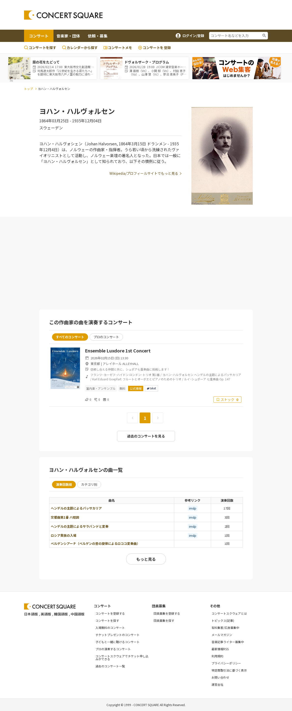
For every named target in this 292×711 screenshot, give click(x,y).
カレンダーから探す (80, 47)
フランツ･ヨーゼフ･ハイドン (109, 375)
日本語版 (31, 613)
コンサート (39, 36)
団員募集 (159, 605)
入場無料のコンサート (110, 627)
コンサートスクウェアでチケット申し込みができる (121, 657)
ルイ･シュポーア (195, 379)
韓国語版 (61, 613)
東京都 (95, 363)
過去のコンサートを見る (146, 436)
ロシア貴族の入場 (63, 535)
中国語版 (77, 613)
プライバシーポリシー (226, 663)
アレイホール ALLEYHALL (121, 363)
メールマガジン (222, 635)
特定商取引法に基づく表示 (229, 670)
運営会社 (217, 684)
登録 (154, 47)
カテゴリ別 (89, 484)
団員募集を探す (164, 620)
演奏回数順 (64, 484)
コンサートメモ (118, 47)
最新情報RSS (220, 649)
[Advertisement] (199, 15)
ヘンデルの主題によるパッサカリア (76, 508)
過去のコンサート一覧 (110, 666)
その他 (215, 605)
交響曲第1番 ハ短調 (65, 517)
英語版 (46, 613)
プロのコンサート (106, 337)
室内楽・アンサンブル (101, 388)
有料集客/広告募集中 (225, 627)
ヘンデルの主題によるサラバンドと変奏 (79, 526)
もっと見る (146, 559)
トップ (28, 89)
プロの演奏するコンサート (113, 649)
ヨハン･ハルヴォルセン (177, 375)
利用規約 (217, 656)
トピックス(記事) (223, 620)
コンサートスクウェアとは (229, 613)
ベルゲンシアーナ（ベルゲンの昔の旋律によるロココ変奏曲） (95, 543)
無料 (122, 388)
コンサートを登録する (110, 613)
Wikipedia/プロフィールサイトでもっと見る (143, 173)
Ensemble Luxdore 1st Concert (118, 350)
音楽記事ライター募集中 (228, 642)
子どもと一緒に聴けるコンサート (117, 642)
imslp (192, 508)
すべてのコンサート (70, 337)
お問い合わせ (220, 677)
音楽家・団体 (68, 36)
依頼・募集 (97, 36)
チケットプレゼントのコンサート (117, 635)
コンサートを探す (40, 47)
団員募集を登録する (167, 613)
